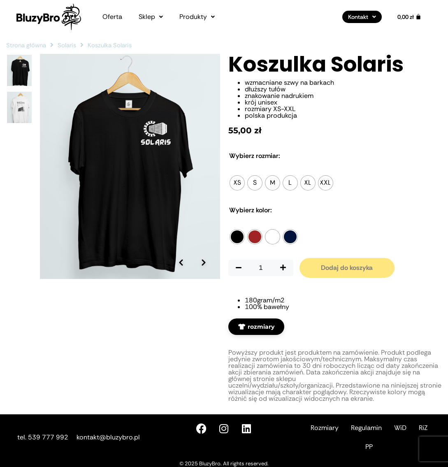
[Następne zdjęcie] (203, 250)
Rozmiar (254, 156)
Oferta (112, 17)
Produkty (197, 17)
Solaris (67, 45)
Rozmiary (325, 427)
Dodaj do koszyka (347, 267)
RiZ (423, 427)
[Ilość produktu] (261, 268)
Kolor (250, 210)
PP (369, 446)
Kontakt (362, 17)
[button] (150, 17)
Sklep (151, 17)
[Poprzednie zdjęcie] (181, 250)
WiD (400, 427)
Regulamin (366, 427)
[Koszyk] (409, 17)
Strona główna (26, 45)
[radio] (237, 183)
